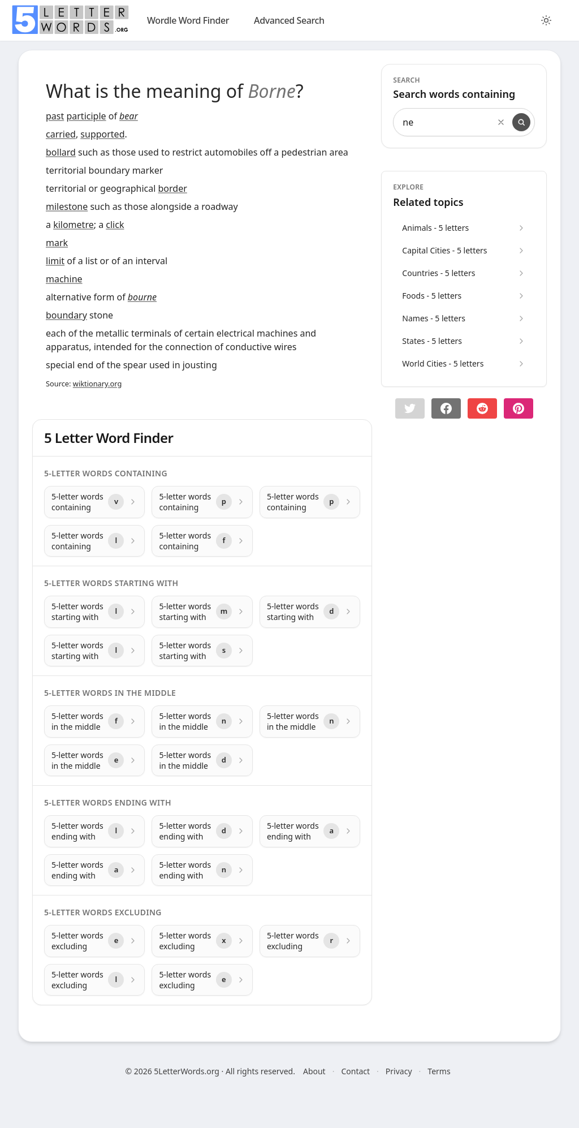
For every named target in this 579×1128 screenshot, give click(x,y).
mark (57, 242)
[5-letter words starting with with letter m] (202, 612)
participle (86, 116)
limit (55, 261)
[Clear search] (501, 122)
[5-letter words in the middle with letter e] (94, 760)
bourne (142, 297)
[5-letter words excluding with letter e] (94, 941)
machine (64, 279)
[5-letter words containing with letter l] (94, 541)
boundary (66, 315)
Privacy (399, 1071)
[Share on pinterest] (518, 408)
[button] (410, 408)
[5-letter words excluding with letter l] (94, 980)
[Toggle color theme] (546, 20)
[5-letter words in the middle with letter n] (202, 721)
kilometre (73, 224)
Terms (438, 1071)
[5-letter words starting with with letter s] (202, 651)
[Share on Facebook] (446, 408)
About (314, 1071)
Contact (355, 1071)
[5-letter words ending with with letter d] (202, 831)
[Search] (521, 122)
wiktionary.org (97, 383)
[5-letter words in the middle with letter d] (202, 760)
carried (61, 134)
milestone (67, 206)
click (115, 224)
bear (128, 116)
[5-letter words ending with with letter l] (94, 831)
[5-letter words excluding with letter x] (202, 941)
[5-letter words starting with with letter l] (94, 612)
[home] (70, 20)
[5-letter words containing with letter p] (202, 502)
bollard (61, 152)
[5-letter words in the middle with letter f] (94, 721)
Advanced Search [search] (289, 20)
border (172, 188)
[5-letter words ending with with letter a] (310, 831)
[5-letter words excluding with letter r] (310, 941)
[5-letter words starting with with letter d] (310, 612)
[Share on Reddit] (482, 408)
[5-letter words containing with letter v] (94, 502)
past (55, 116)
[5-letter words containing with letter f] (202, 541)
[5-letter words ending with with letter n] (202, 870)
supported (102, 134)
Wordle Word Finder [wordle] (188, 20)
